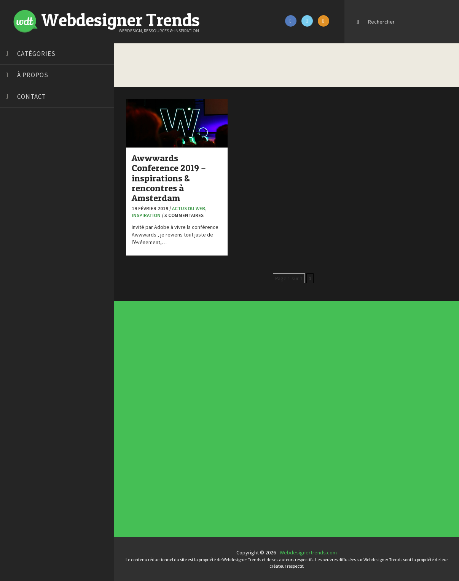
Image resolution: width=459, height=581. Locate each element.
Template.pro (23, 273)
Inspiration (146, 215)
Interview (199, 416)
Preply (15, 254)
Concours (199, 409)
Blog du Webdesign (30, 149)
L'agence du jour (200, 418)
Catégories (36, 53)
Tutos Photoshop (27, 282)
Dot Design (20, 206)
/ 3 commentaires (183, 215)
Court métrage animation (36, 168)
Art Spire (18, 140)
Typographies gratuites (280, 368)
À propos (32, 75)
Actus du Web (188, 208)
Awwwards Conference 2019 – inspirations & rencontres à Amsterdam (169, 178)
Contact (31, 96)
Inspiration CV (279, 371)
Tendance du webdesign (279, 367)
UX (198, 425)
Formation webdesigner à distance (47, 225)
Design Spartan (25, 197)
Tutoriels (199, 422)
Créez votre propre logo (36, 187)
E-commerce (200, 413)
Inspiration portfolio (280, 370)
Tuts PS (16, 292)
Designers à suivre (201, 412)
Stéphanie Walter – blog (35, 263)
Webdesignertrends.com (308, 552)
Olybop (16, 244)
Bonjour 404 (21, 159)
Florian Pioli (20, 216)
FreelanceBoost (26, 235)
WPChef (17, 301)
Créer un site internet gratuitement (48, 178)
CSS (198, 410)
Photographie (200, 419)
